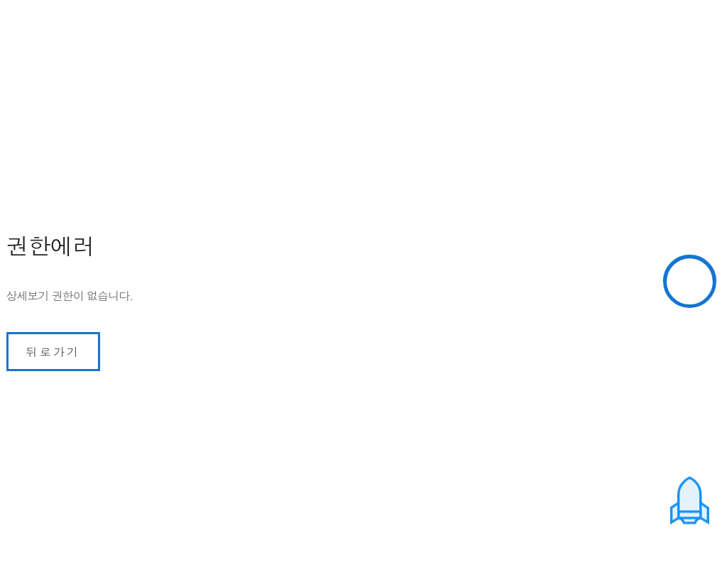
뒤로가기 (53, 351)
